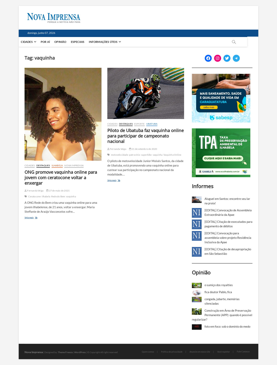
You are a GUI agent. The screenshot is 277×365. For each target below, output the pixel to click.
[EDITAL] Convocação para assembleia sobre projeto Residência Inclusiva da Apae (228, 237)
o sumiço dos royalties (219, 285)
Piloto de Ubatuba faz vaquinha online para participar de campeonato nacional (145, 135)
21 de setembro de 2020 (143, 148)
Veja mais (34, 218)
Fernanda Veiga (34, 190)
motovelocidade (119, 154)
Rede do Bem (58, 196)
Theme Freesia (65, 352)
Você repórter (223, 351)
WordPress (80, 352)
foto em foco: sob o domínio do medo (227, 326)
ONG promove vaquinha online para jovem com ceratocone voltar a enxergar (61, 177)
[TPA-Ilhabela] (221, 130)
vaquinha (71, 196)
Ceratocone (34, 196)
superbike (146, 154)
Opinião (66, 41)
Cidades (32, 41)
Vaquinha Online (172, 154)
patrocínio (134, 154)
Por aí (51, 41)
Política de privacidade (172, 351)
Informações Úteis (108, 41)
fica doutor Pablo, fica (218, 292)
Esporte (139, 123)
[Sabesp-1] (221, 76)
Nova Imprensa (74, 165)
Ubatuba (151, 123)
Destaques (43, 165)
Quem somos (148, 351)
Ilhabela (57, 165)
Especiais (83, 41)
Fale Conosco (243, 351)
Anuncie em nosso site (200, 351)
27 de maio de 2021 (58, 190)
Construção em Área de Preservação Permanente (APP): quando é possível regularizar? (222, 315)
